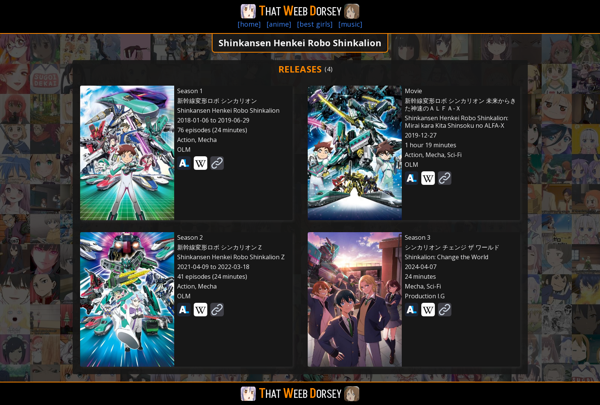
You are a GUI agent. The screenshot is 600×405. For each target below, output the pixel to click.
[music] (350, 24)
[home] (249, 24)
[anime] (279, 24)
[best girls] (315, 24)
